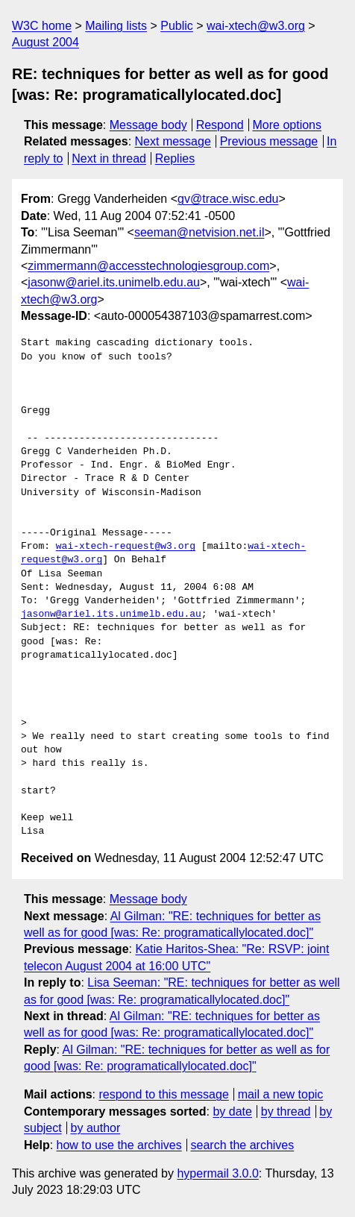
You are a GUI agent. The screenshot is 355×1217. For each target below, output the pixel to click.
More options (287, 125)
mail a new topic (281, 1094)
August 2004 (45, 42)
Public (176, 25)
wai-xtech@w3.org (256, 25)
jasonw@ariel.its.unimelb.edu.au (114, 282)
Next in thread (109, 158)
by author (96, 1128)
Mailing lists (116, 25)
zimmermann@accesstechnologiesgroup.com (148, 266)
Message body (148, 125)
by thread (286, 1111)
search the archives (243, 1145)
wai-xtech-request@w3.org (125, 546)
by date (232, 1111)
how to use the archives (119, 1145)
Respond (220, 125)
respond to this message (163, 1094)
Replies (175, 158)
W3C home (42, 25)
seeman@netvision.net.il (199, 232)
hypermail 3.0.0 (217, 1173)
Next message (173, 141)
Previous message (269, 141)
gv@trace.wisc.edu (228, 198)
